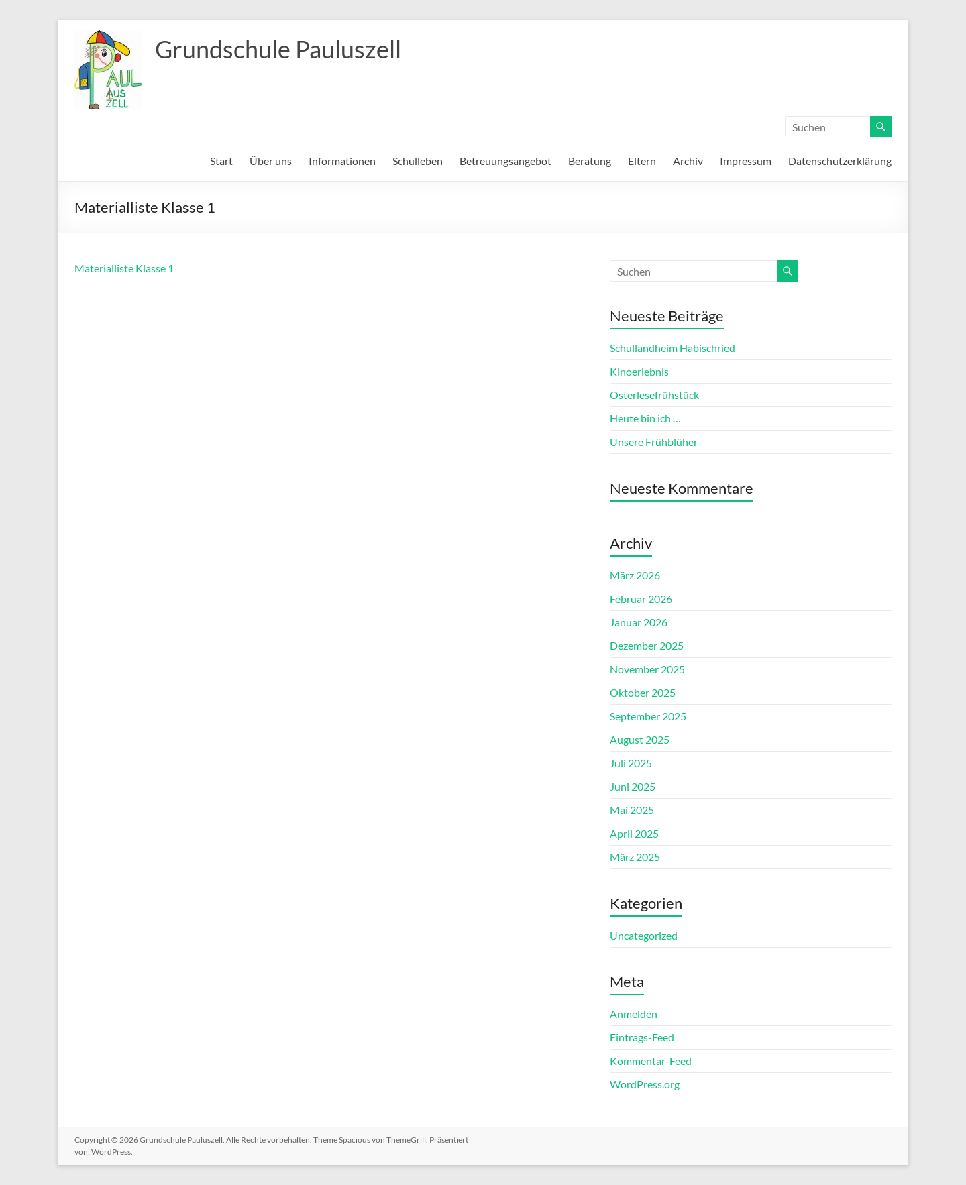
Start (221, 160)
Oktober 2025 (643, 692)
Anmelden (633, 1013)
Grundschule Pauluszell (278, 49)
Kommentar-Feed (651, 1060)
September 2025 (648, 716)
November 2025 (647, 669)
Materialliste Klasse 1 (124, 268)
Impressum (745, 160)
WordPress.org (645, 1084)
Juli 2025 (631, 762)
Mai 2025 (632, 809)
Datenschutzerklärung (840, 160)
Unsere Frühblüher (654, 441)
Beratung (589, 160)
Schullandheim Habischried (672, 347)
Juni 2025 (632, 786)
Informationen (342, 160)
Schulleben (417, 160)
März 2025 (635, 856)
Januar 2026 (638, 622)
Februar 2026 (641, 598)
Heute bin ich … (645, 418)
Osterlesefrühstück (654, 394)
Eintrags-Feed (642, 1037)
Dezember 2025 (647, 645)
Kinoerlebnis (639, 371)
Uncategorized (644, 935)
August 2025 (639, 739)
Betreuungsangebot (505, 160)
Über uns (271, 160)
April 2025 (634, 833)
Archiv (688, 160)
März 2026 (635, 575)
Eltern (642, 160)
